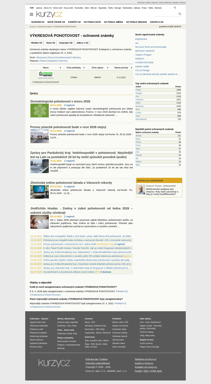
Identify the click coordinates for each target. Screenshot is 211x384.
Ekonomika (89, 329)
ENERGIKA (141, 39)
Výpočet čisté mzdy (38, 322)
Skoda (138, 136)
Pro (137, 96)
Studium (183, 2)
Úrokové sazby (63, 322)
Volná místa (69, 330)
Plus (137, 109)
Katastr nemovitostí (120, 326)
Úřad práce (61, 333)
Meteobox (168, 2)
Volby (142, 335)
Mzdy (102, 329)
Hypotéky (102, 8)
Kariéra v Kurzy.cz (144, 363)
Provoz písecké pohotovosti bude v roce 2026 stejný (68, 127)
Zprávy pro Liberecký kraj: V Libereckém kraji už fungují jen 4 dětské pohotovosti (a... (86, 268)
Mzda (69, 333)
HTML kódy (156, 371)
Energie (118, 8)
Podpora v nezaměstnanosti (68, 345)
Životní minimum (36, 340)
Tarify (110, 8)
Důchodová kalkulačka (39, 326)
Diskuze (158, 8)
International (141, 119)
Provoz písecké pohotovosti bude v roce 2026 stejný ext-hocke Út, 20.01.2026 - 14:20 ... (91, 136)
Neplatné (52, 60)
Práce (144, 8)
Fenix (138, 145)
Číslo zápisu (97, 67)
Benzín (99, 344)
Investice (89, 319)
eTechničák (151, 328)
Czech (138, 112)
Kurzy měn (68, 8)
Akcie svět (57, 8)
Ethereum (107, 333)
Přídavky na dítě (36, 329)
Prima (138, 142)
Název (46, 67)
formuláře (122, 347)
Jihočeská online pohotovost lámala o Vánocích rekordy (71, 182)
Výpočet (44, 319)
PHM (93, 344)
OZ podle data (92, 22)
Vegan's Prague (143, 54)
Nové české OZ (56, 22)
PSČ (126, 322)
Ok (137, 158)
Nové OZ (50, 43)
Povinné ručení (36, 347)
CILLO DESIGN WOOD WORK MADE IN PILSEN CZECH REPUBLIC (158, 74)
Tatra (138, 149)
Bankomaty (70, 319)
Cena (147, 322)
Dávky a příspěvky (65, 338)
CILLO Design (142, 70)
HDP (97, 329)
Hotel (138, 103)
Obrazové (41, 57)
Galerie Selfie (142, 66)
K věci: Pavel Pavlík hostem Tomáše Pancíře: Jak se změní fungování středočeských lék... (89, 248)
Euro (69, 326)
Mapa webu (150, 335)
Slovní (51, 57)
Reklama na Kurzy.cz (145, 359)
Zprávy (39, 8)
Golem (138, 162)
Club (138, 116)
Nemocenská (62, 341)
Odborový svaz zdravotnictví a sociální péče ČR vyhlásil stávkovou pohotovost (83, 256)
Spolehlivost (156, 322)
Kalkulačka (127, 8)
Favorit (139, 155)
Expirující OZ (65, 43)
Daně (114, 347)
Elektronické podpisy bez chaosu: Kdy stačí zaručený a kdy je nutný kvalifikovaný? (162, 191)
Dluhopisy (89, 326)
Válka (150, 8)
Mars (138, 165)
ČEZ (93, 322)
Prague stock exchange (149, 347)
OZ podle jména (113, 22)
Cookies (103, 359)
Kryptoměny (90, 333)
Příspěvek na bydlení (38, 333)
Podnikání (116, 319)
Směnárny (61, 326)
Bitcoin (94, 8)
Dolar (74, 326)
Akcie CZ (48, 8)
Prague (139, 93)
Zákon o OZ (83, 43)
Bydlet (176, 2)
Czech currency (146, 343)
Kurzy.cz (33, 27)
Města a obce (117, 322)
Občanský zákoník (119, 336)
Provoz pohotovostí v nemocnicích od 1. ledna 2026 (69, 244)
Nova (138, 139)
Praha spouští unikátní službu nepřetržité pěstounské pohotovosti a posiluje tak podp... (87, 260)
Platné (42, 60)
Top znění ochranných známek (151, 83)
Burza (87, 322)
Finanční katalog (146, 332)
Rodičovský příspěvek (39, 336)
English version (147, 340)
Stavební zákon (118, 343)
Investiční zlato (96, 341)
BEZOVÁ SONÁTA (145, 51)
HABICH (139, 58)
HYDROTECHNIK (144, 62)
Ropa (87, 344)
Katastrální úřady (119, 329)
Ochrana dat (91, 359)
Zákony (137, 8)
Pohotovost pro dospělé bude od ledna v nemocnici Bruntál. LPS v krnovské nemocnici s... (89, 240)
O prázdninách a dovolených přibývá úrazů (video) (68, 272)
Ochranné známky (45, 27)
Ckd (137, 152)
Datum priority (121, 67)
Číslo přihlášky (74, 67)
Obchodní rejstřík (144, 2)
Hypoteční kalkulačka (38, 343)
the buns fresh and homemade (150, 47)
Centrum (139, 99)
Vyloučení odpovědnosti (97, 363)
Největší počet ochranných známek (154, 129)
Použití (138, 371)
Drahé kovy (90, 337)
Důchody (61, 348)
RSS (146, 371)
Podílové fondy (100, 326)
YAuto (161, 2)
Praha (138, 90)
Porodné (72, 341)
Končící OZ (74, 22)
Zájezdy (155, 2)
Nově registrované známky (149, 34)
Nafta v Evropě (91, 347)
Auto (142, 322)
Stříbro (106, 341)
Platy (75, 333)
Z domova (105, 272)
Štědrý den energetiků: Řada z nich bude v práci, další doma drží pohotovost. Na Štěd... (88, 236)
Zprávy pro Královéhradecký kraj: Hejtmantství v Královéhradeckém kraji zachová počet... (88, 252)
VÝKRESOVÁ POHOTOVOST (65, 27)
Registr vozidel (146, 326)
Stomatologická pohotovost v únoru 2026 (60, 101)
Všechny (76, 57)
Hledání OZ (36, 43)
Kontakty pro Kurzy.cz (146, 367)
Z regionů (69, 105)
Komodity (79, 8)
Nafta (105, 344)
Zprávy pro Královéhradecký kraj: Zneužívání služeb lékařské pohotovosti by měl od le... (88, 264)
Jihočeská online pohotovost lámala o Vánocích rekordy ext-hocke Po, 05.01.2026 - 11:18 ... (91, 191)
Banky (60, 319)
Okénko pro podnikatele (150, 180)
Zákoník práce (118, 340)
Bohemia (139, 106)
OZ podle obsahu (136, 22)
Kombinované (63, 57)
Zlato (87, 8)
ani (136, 43)
